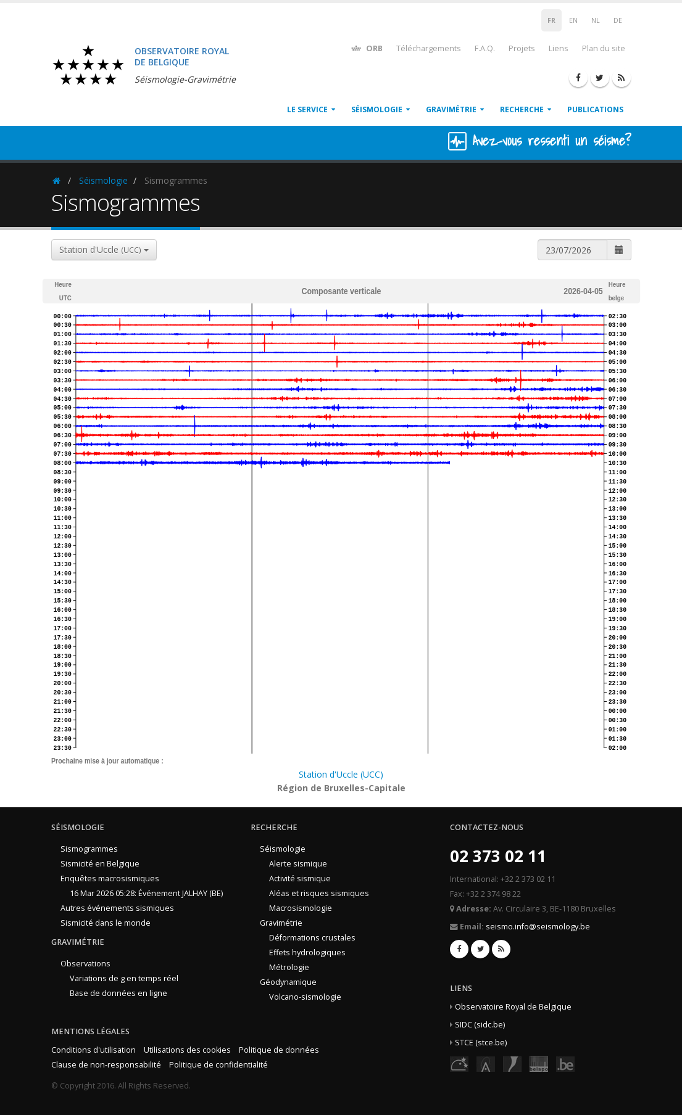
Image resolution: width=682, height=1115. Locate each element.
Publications (595, 109)
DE (617, 20)
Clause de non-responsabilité (106, 1064)
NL (595, 20)
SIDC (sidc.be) (480, 1024)
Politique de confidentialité (218, 1064)
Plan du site (603, 48)
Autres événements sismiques (117, 908)
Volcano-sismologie (305, 997)
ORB (366, 48)
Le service (307, 109)
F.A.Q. (485, 48)
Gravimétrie (451, 109)
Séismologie (376, 109)
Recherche (522, 109)
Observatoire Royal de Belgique (513, 1007)
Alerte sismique (298, 863)
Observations (85, 963)
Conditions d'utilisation (93, 1050)
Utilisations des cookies (187, 1050)
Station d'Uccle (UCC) (341, 774)
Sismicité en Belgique (99, 863)
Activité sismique (300, 878)
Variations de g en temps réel (124, 978)
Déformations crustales (312, 937)
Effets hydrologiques (307, 952)
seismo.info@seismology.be (538, 926)
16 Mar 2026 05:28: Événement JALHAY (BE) (146, 893)
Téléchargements (428, 48)
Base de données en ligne (118, 993)
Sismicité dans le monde (105, 923)
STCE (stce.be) (481, 1042)
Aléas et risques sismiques (319, 893)
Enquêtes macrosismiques (109, 878)
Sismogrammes (89, 849)
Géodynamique (288, 982)
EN (573, 20)
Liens (558, 48)
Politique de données (279, 1050)
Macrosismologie (300, 908)
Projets (522, 48)
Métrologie (289, 967)
